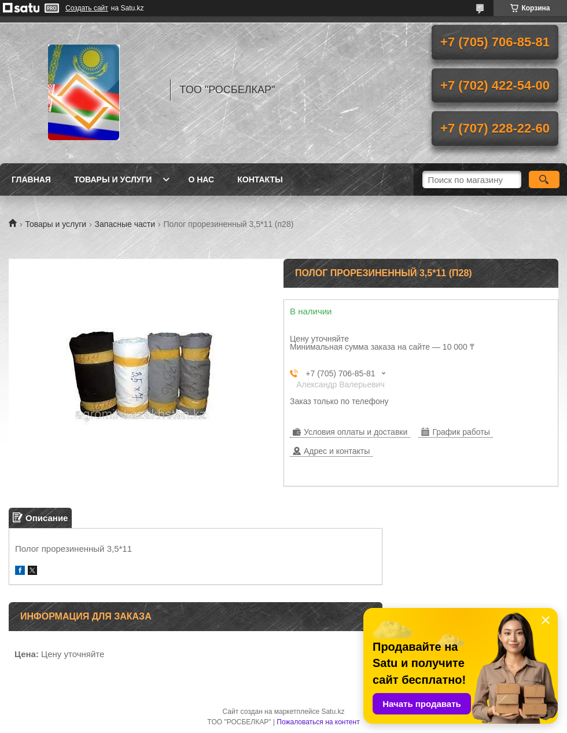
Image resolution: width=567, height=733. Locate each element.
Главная (31, 179)
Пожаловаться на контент (318, 722)
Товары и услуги (113, 179)
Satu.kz (332, 712)
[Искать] (544, 179)
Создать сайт (86, 8)
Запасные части (125, 224)
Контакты (259, 179)
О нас (201, 179)
